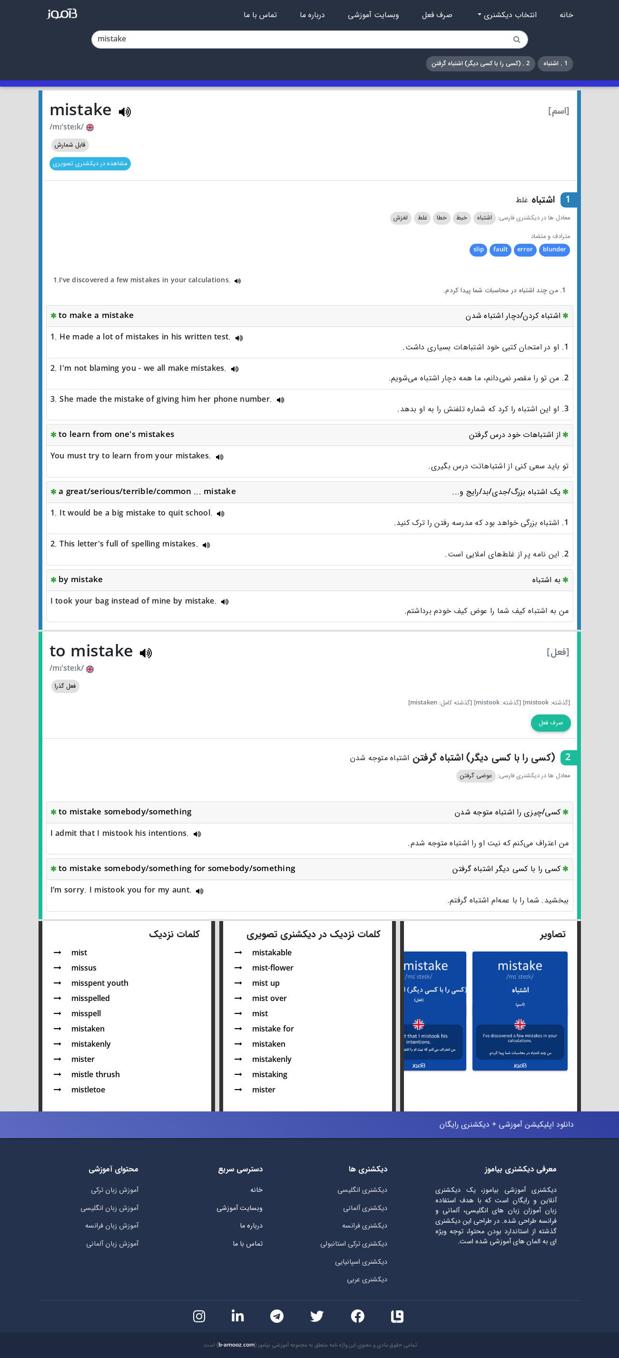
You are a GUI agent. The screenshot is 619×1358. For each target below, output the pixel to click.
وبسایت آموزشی (373, 15)
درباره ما (312, 15)
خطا (442, 218)
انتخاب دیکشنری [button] (509, 15)
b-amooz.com (236, 1345)
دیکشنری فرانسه (364, 1225)
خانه (566, 15)
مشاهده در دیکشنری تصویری (90, 164)
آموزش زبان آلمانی (112, 1244)
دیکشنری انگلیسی (362, 1190)
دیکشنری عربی (367, 1279)
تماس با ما (260, 15)
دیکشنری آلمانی (365, 1208)
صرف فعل (437, 15)
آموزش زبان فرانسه (111, 1225)
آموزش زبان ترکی (114, 1190)
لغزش (400, 218)
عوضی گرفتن (476, 776)
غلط (422, 218)
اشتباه (484, 218)
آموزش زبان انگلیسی (109, 1208)
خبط (461, 218)
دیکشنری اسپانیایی (361, 1262)
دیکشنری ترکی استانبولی (353, 1244)
